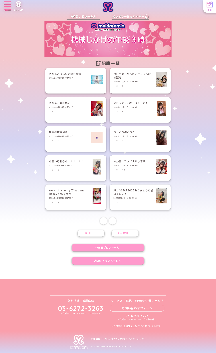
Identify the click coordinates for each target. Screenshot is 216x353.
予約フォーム (130, 326)
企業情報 (95, 339)
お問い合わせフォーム (137, 308)
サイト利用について (111, 339)
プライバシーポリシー (134, 339)
